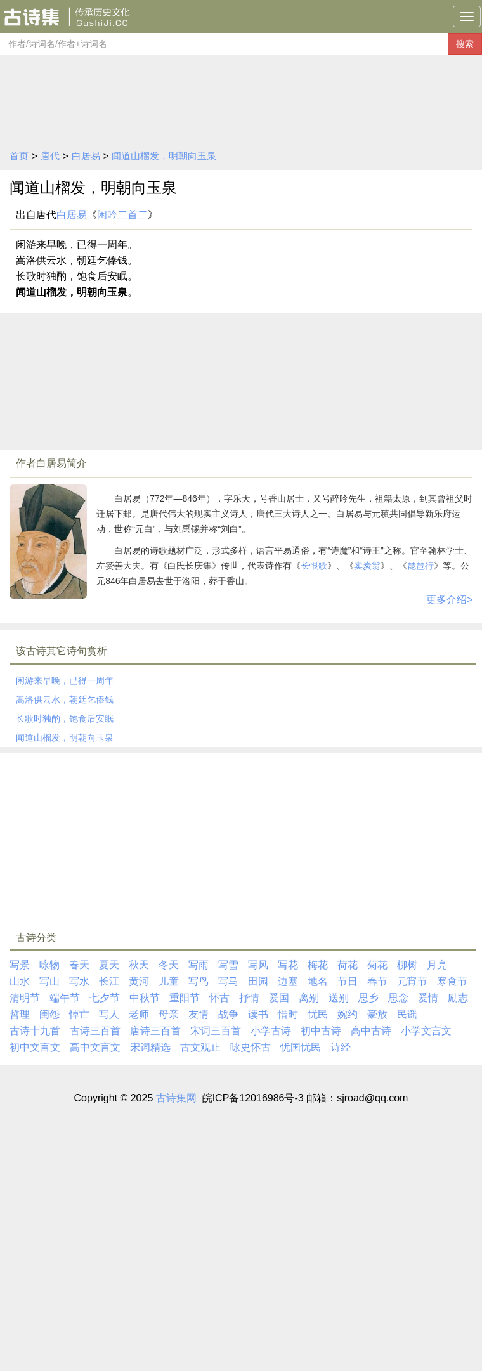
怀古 (219, 997)
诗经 (340, 1047)
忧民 (318, 1014)
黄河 (139, 981)
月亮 (437, 964)
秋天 (139, 964)
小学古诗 (271, 1030)
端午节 (64, 997)
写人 (109, 1014)
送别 (339, 997)
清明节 (25, 997)
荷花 (347, 964)
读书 (258, 1014)
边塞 (288, 981)
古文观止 (200, 1047)
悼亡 (79, 1014)
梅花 (318, 964)
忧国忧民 (300, 1047)
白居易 (86, 155)
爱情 (428, 997)
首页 (19, 155)
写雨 (198, 964)
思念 (398, 997)
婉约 (347, 1014)
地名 (318, 981)
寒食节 (452, 981)
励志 (458, 997)
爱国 (279, 997)
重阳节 (184, 997)
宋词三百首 (215, 1030)
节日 (347, 981)
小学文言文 (426, 1030)
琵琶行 (420, 566)
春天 (79, 964)
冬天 (169, 964)
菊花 (377, 964)
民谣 (407, 1014)
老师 (139, 1014)
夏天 (109, 964)
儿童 (169, 981)
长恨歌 (314, 566)
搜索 (465, 44)
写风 (258, 964)
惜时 (288, 1014)
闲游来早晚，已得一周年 (65, 680)
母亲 (169, 1014)
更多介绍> (449, 599)
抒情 (249, 997)
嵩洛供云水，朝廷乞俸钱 (65, 699)
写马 (228, 981)
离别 (309, 997)
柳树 (407, 964)
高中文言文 (95, 1047)
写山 (49, 981)
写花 (288, 964)
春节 (377, 981)
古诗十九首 (35, 1030)
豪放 (377, 1014)
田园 (258, 981)
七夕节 (104, 997)
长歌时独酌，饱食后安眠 (65, 718)
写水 (79, 981)
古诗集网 (176, 1098)
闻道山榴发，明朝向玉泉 (164, 155)
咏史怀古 (250, 1047)
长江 (109, 981)
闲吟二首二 (122, 214)
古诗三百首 (95, 1030)
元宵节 (412, 981)
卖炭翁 (367, 566)
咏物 (49, 964)
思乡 (368, 997)
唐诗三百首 (155, 1030)
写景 (20, 964)
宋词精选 (150, 1047)
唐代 (50, 155)
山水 (20, 981)
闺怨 (49, 1014)
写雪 (228, 964)
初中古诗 (321, 1030)
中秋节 (144, 997)
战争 (228, 1014)
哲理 (20, 1014)
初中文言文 (35, 1047)
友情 (198, 1014)
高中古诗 (371, 1030)
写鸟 (198, 981)
